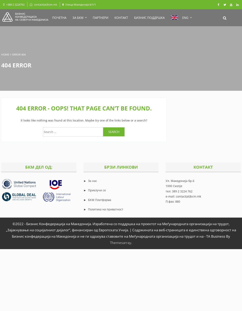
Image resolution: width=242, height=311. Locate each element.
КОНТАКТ (121, 18)
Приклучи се (97, 190)
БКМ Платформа (99, 200)
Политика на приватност (105, 209)
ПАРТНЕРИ (100, 18)
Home (5, 54)
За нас (92, 181)
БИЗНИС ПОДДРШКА (149, 18)
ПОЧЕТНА (59, 18)
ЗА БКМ (79, 18)
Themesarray (120, 242)
